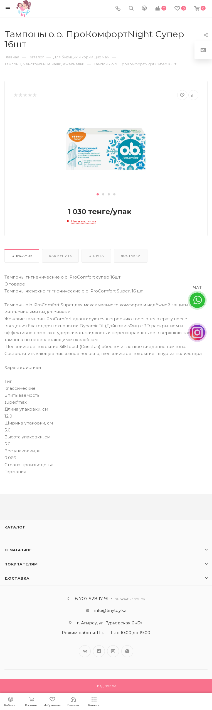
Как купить (60, 256)
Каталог (14, 527)
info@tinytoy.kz (110, 610)
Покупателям (21, 564)
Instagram (113, 651)
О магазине (18, 550)
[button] (97, 194)
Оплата (96, 256)
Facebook (99, 651)
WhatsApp (127, 651)
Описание (21, 256)
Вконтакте (85, 651)
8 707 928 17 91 (92, 599)
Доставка (130, 256)
